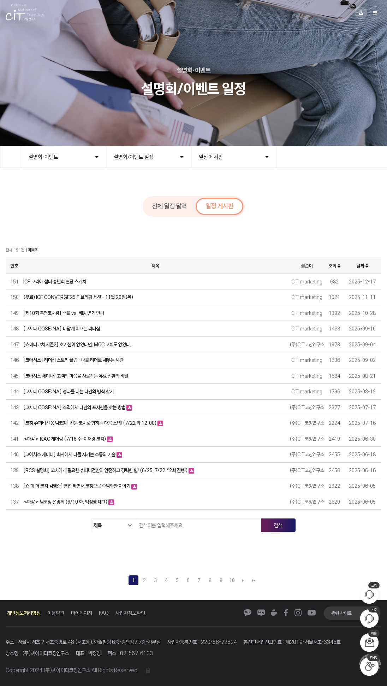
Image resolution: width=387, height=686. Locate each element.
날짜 (362, 266)
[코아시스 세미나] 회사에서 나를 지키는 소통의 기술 (70, 454)
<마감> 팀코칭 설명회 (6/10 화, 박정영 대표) (65, 502)
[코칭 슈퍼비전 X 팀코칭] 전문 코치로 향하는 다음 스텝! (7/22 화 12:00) (90, 423)
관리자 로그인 (148, 670)
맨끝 (254, 580)
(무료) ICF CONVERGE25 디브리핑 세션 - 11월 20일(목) (78, 297)
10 (232, 580)
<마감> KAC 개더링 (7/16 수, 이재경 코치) (65, 439)
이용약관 (55, 613)
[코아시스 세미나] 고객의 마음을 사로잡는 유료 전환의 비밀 (75, 376)
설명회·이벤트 (43, 156)
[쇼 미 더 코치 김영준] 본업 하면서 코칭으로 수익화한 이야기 (77, 486)
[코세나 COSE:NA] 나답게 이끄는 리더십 (61, 329)
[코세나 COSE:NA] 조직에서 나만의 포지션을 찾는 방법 (74, 407)
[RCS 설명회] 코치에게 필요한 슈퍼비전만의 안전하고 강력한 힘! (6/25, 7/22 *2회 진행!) (106, 470)
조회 (334, 266)
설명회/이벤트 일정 (134, 156)
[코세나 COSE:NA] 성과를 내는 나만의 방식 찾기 (68, 391)
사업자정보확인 (130, 613)
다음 (243, 580)
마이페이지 (81, 613)
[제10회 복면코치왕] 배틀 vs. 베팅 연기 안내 (63, 313)
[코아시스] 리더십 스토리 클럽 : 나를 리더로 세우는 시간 (73, 360)
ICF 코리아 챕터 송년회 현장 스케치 (54, 281)
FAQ (104, 613)
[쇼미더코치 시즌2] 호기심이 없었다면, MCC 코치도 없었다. (77, 344)
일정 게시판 (211, 156)
